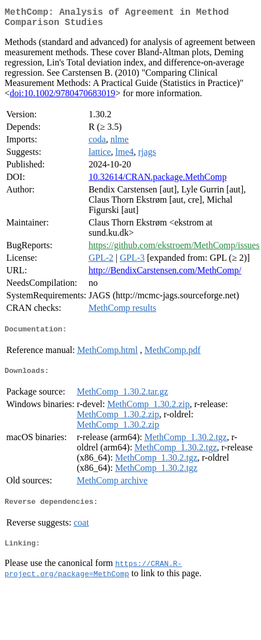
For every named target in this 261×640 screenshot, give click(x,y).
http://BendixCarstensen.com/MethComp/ (164, 275)
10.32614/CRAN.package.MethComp (157, 181)
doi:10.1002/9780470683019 (62, 97)
